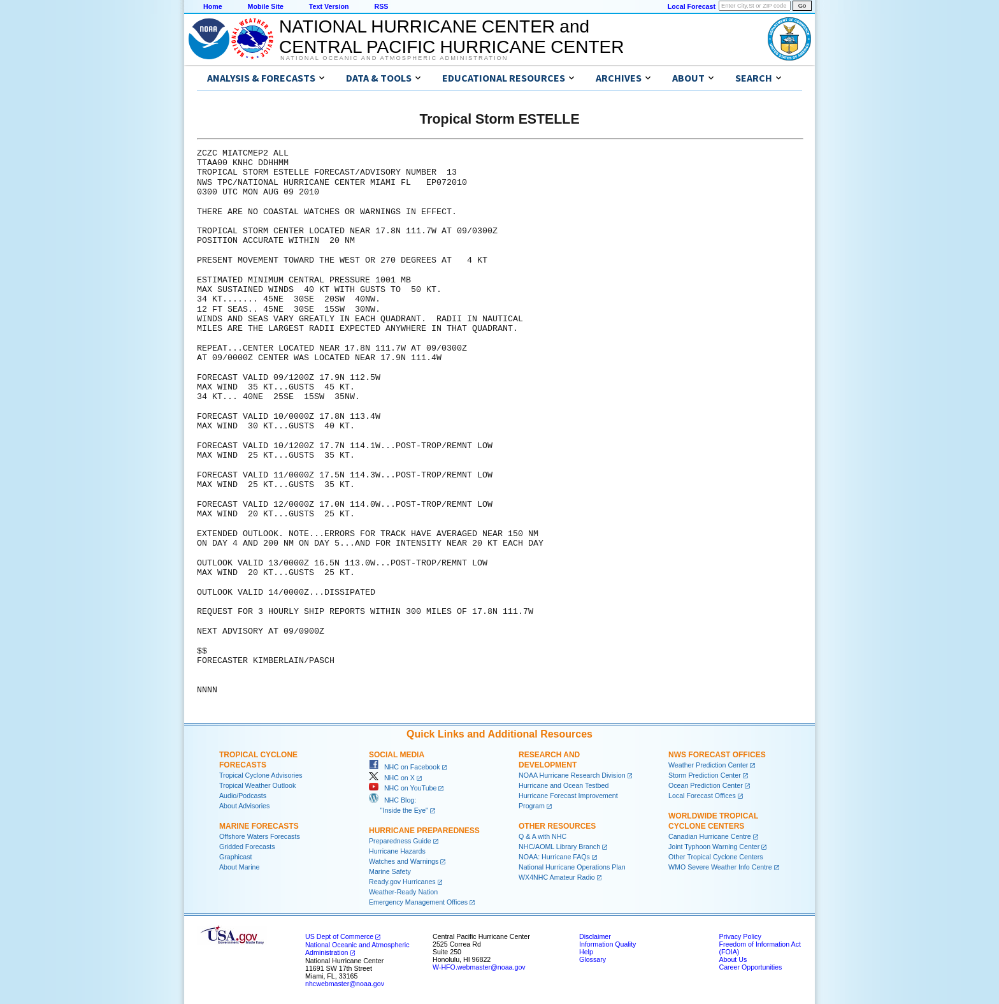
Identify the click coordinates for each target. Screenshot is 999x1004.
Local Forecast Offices (702, 795)
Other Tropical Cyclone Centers (715, 857)
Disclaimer (595, 936)
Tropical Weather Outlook (257, 785)
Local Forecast (691, 6)
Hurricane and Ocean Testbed (563, 785)
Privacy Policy (740, 936)
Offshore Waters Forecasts (259, 836)
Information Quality (607, 944)
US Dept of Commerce (339, 936)
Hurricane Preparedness (424, 830)
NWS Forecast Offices (717, 754)
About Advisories (244, 806)
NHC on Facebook (404, 767)
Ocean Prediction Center (705, 785)
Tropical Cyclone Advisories (261, 775)
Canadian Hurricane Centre (709, 836)
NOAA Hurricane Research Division (572, 775)
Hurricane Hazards (397, 851)
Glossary (592, 959)
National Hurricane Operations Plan (572, 867)
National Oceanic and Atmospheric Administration (394, 58)
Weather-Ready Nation (403, 892)
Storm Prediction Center (704, 775)
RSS (381, 6)
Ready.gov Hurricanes (402, 881)
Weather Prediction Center (708, 765)
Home (212, 6)
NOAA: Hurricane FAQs (554, 857)
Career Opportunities (750, 967)
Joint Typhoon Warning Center (713, 846)
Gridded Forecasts (247, 846)
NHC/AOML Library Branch (559, 846)
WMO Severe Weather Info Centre (720, 867)
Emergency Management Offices (418, 902)
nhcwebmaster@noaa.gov (344, 983)
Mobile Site (266, 6)
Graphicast (235, 857)
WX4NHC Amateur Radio (557, 877)
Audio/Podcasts (242, 795)
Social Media (396, 754)
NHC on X (392, 778)
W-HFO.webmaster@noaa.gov (479, 967)
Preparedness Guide (400, 841)
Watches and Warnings (403, 861)
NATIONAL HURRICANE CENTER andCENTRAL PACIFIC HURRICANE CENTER (451, 37)
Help (586, 952)
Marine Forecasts (259, 826)
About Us (733, 959)
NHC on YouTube (402, 788)
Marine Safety (390, 871)
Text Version (329, 6)
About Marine (239, 867)
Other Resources (557, 826)
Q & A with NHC (542, 836)
